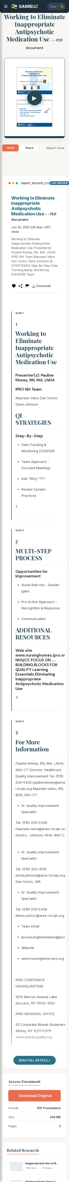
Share (29, 148)
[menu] (5, 6)
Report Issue (55, 148)
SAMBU (24, 6)
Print (10, 148)
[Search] (62, 6)
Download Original (35, 1095)
